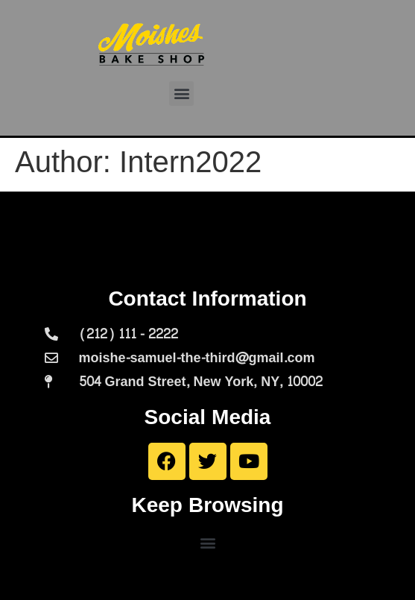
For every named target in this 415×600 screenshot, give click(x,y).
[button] (181, 93)
